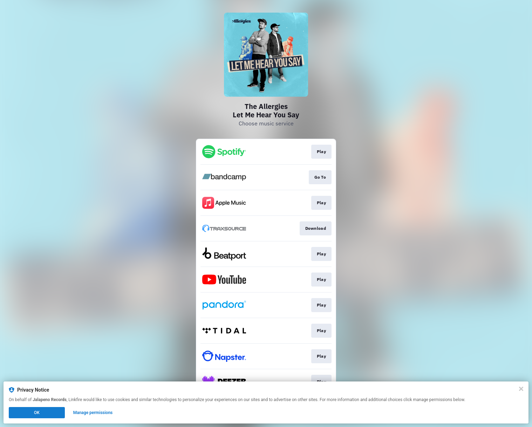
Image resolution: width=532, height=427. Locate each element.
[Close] (521, 388)
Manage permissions (93, 412)
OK (37, 412)
